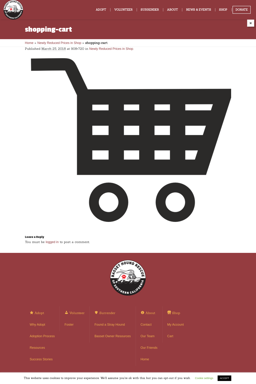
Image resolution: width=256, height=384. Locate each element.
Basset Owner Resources (112, 336)
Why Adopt (37, 324)
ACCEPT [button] (224, 378)
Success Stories (41, 359)
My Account (175, 324)
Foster (69, 324)
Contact (146, 324)
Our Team (148, 336)
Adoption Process (42, 336)
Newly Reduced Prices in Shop (59, 43)
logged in (52, 242)
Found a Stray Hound (109, 324)
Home (29, 43)
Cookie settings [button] (204, 378)
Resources (37, 347)
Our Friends (149, 347)
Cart (170, 336)
